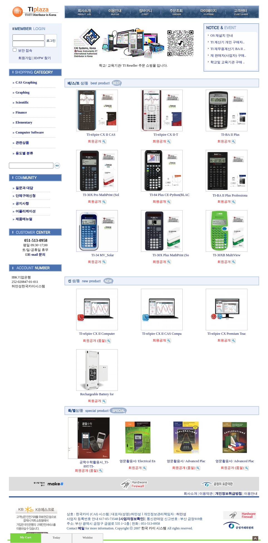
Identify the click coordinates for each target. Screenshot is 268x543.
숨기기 (255, 538)
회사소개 (190, 494)
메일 (81, 528)
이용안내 (250, 494)
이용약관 (206, 494)
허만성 (181, 514)
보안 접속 (25, 50)
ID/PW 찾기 (42, 58)
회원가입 (25, 58)
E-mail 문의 (35, 255)
